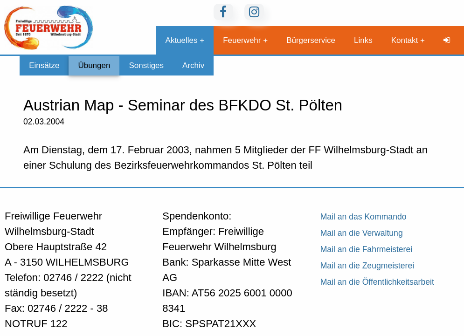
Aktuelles (182, 40)
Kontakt (404, 40)
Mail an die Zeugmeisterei (367, 265)
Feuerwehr (242, 40)
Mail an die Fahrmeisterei (366, 249)
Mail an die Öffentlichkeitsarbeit (377, 282)
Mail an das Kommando (363, 216)
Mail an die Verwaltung (361, 233)
